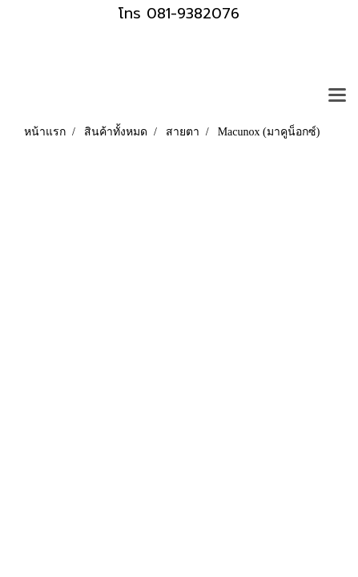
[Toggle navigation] (337, 96)
